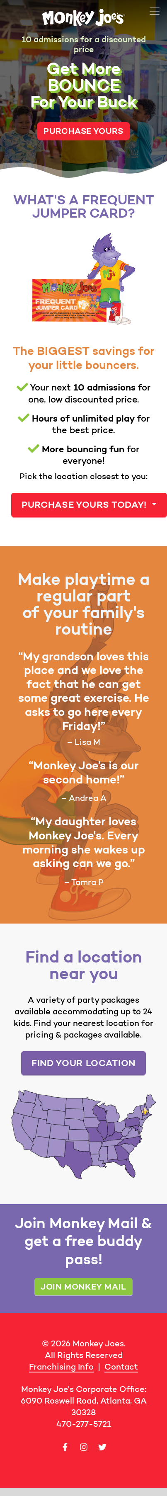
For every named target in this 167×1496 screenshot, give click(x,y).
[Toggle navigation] (154, 11)
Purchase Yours (83, 131)
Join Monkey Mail (83, 1286)
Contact (121, 1367)
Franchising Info (61, 1367)
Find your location (83, 1063)
